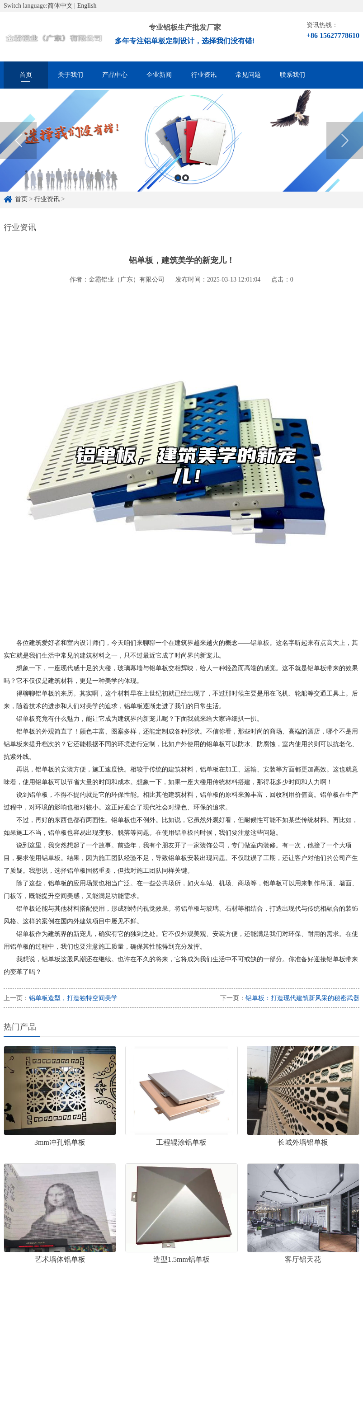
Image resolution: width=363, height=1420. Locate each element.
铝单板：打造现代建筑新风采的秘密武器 (302, 998)
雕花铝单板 (193, 1326)
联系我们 (292, 74)
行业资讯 (204, 74)
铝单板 (154, 1326)
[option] (181, 147)
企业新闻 (159, 74)
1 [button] (177, 184)
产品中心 (114, 74)
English (87, 5)
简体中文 (60, 5)
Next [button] (344, 146)
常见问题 (248, 74)
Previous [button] (18, 146)
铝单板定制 (58, 1326)
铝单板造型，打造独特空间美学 (73, 998)
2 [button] (185, 184)
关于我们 (70, 74)
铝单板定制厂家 (109, 1326)
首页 (25, 74)
